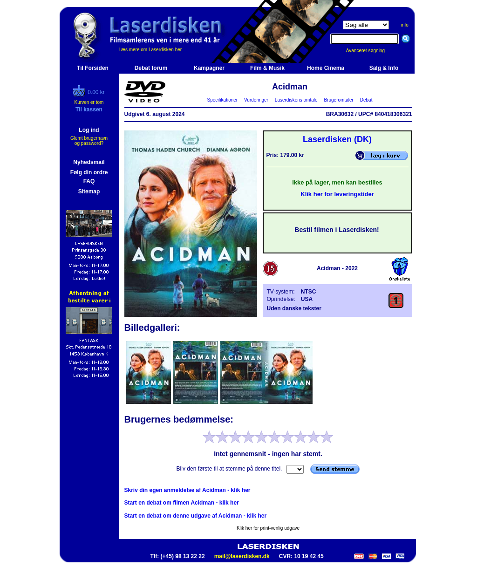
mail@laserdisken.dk (242, 556)
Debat (366, 99)
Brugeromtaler (338, 99)
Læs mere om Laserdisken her (150, 49)
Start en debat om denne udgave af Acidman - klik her (195, 515)
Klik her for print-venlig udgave (268, 528)
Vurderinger (256, 99)
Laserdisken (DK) (337, 139)
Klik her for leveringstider (337, 194)
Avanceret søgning (370, 50)
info (405, 24)
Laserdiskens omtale (296, 99)
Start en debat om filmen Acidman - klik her (181, 502)
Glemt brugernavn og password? (89, 141)
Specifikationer (222, 99)
